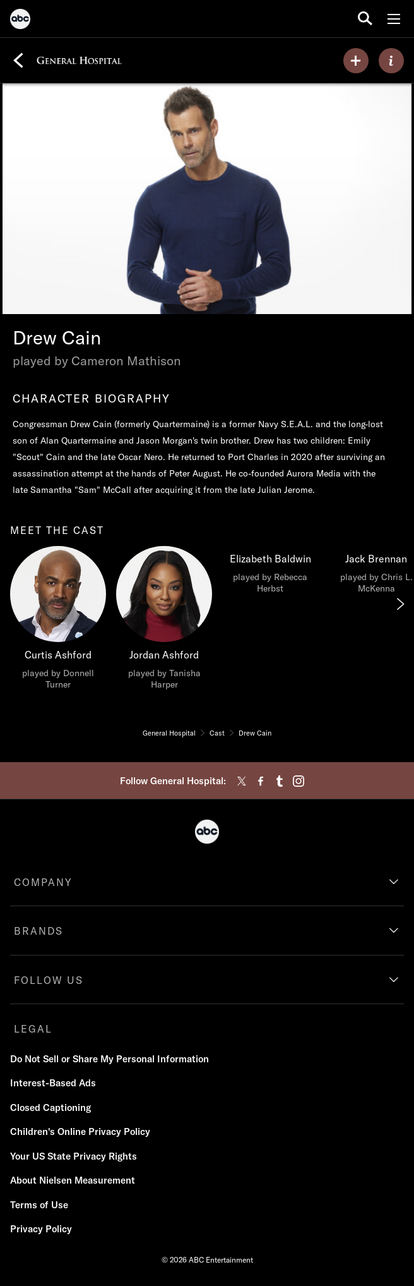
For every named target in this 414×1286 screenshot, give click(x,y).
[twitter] (241, 781)
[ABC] (20, 21)
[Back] (18, 60)
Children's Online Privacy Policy (80, 1131)
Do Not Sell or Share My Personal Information (109, 1059)
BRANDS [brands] (38, 931)
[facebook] (260, 781)
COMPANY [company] (43, 882)
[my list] (356, 60)
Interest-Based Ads (53, 1083)
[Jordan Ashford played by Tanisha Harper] (164, 621)
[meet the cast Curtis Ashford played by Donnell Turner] (58, 621)
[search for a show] (365, 18)
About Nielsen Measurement (72, 1180)
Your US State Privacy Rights (73, 1156)
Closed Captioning (50, 1107)
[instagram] (298, 781)
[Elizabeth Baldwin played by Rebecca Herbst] (270, 573)
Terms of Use (39, 1205)
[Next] (399, 604)
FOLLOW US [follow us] (48, 980)
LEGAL (33, 1028)
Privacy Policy (41, 1229)
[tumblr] (279, 781)
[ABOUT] (391, 60)
